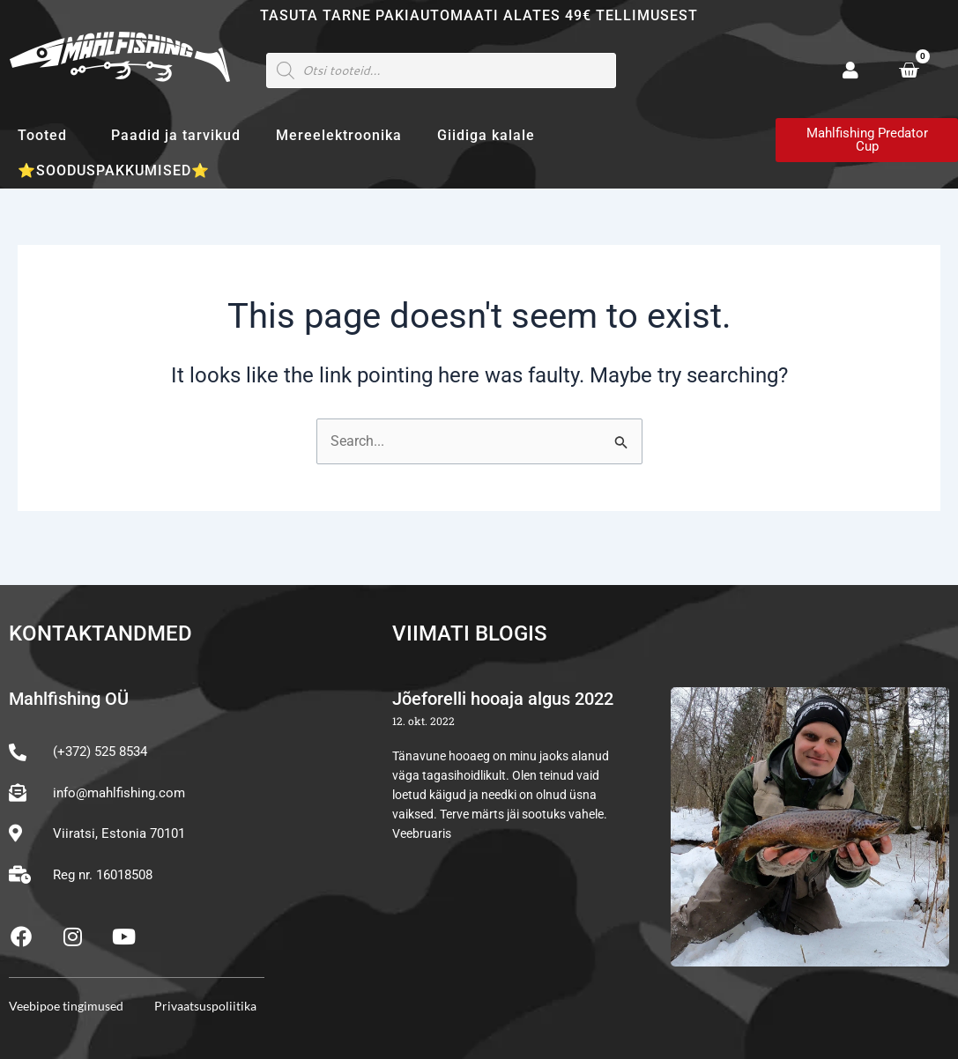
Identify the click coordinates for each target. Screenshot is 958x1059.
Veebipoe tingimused (66, 1005)
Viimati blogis (469, 633)
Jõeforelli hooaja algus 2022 (502, 699)
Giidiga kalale (486, 135)
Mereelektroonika (339, 135)
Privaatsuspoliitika (205, 1005)
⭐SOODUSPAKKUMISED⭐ (114, 170)
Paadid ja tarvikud (176, 135)
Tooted (47, 135)
